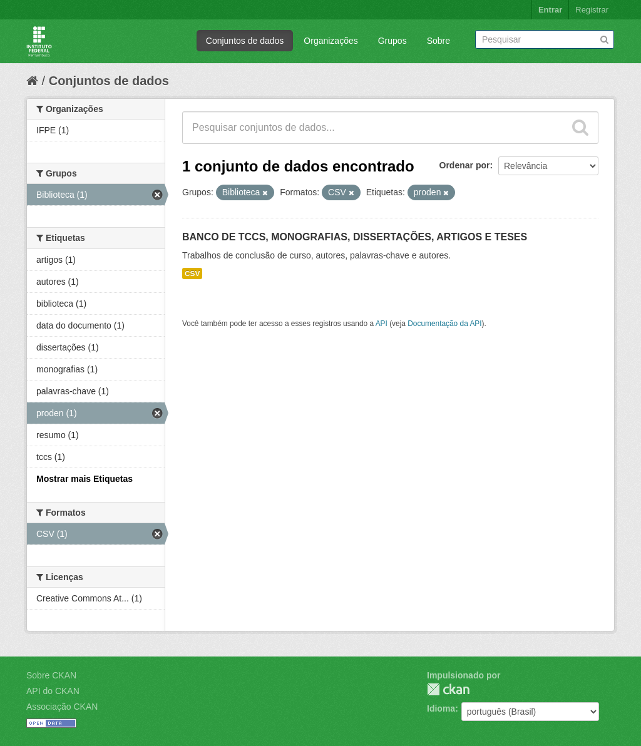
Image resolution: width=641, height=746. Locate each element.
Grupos (392, 41)
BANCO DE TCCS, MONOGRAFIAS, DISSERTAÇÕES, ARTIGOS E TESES (354, 237)
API (381, 323)
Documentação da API (444, 323)
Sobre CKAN (51, 675)
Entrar (550, 9)
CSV (192, 273)
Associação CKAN (62, 707)
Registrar (591, 9)
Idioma (441, 708)
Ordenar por (464, 165)
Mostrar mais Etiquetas (84, 479)
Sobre (438, 41)
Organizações (330, 41)
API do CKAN (52, 691)
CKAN (448, 689)
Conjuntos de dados (245, 41)
